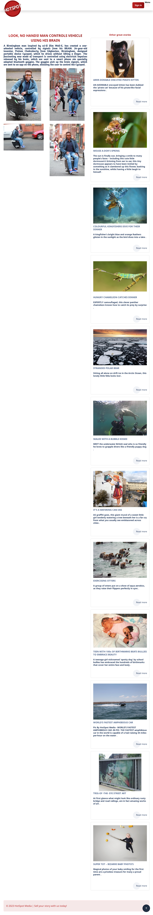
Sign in (138, 5)
